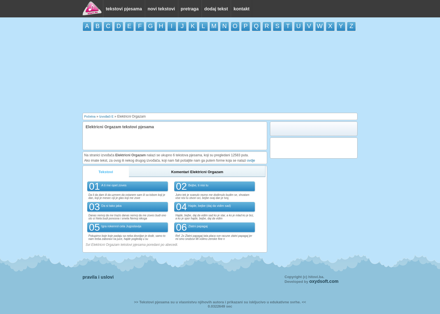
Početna (89, 116)
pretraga (190, 8)
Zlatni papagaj (198, 226)
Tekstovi (105, 172)
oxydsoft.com (323, 281)
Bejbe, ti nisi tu (198, 185)
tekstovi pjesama (124, 8)
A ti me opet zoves (114, 185)
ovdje (251, 160)
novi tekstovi (161, 8)
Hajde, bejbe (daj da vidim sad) (209, 205)
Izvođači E (106, 116)
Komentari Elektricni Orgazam (197, 172)
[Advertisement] (220, 72)
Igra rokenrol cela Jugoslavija (121, 226)
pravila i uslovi (98, 277)
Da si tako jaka (111, 205)
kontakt (241, 8)
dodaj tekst (216, 8)
